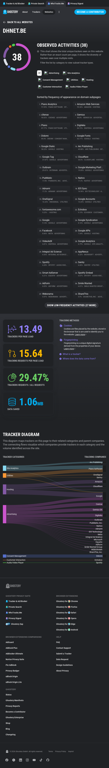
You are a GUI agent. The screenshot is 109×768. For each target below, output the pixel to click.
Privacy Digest (75, 3)
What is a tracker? (70, 354)
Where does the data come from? (77, 358)
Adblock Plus (11, 648)
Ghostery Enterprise (15, 717)
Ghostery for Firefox (66, 607)
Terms (50, 751)
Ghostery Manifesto (15, 700)
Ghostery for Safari (66, 612)
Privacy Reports (13, 706)
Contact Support (63, 648)
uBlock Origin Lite (14, 682)
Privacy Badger (12, 671)
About (25, 12)
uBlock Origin (12, 676)
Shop (8, 723)
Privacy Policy (60, 751)
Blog (8, 729)
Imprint (71, 751)
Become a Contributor (90, 11)
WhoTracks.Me (56, 3)
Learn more (81, 334)
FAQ (58, 642)
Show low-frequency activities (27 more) (71, 305)
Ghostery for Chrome (67, 601)
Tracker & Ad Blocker (14, 3)
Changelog (10, 734)
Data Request (62, 659)
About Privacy (62, 671)
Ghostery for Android (67, 630)
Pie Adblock (11, 665)
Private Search (36, 3)
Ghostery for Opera (66, 618)
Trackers (36, 12)
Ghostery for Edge (65, 624)
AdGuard (10, 642)
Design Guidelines (64, 665)
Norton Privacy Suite (15, 659)
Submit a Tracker (64, 654)
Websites (49, 12)
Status (8, 695)
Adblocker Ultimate (14, 654)
